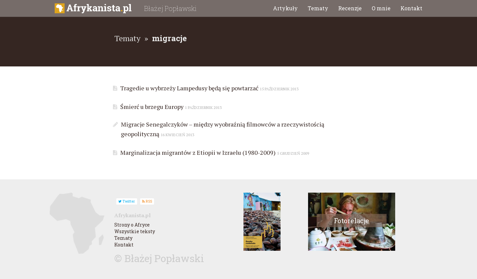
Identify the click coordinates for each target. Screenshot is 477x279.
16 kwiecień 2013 (177, 134)
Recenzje (350, 8)
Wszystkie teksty (134, 231)
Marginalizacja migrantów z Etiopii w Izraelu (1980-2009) (213, 152)
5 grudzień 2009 (293, 153)
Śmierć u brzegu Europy (169, 107)
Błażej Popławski (170, 8)
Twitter (126, 201)
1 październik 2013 (203, 107)
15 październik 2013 (279, 88)
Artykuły (285, 8)
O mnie (381, 8)
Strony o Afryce (132, 225)
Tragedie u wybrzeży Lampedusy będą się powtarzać (207, 88)
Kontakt (411, 8)
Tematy (318, 8)
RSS (147, 201)
